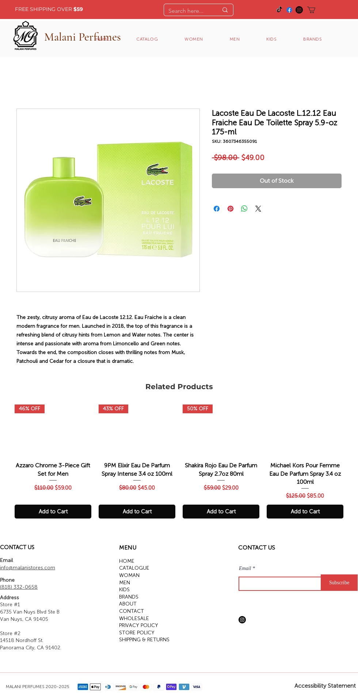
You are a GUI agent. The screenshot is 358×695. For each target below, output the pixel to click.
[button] (320, 10)
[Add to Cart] (53, 512)
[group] (179, 462)
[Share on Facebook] (216, 208)
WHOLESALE (134, 618)
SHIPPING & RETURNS (144, 640)
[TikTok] (279, 10)
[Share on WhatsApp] (244, 208)
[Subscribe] (339, 582)
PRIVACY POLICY (138, 625)
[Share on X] (258, 208)
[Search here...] (187, 11)
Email (245, 568)
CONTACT (131, 611)
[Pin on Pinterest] (230, 208)
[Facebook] (289, 10)
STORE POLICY (137, 633)
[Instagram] (299, 10)
